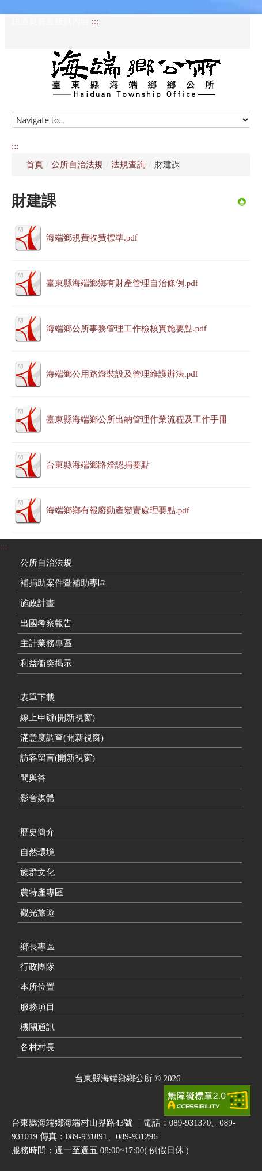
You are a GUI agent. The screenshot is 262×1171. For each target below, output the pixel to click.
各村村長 (37, 1047)
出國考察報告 (46, 623)
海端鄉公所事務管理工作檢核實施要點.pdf (126, 328)
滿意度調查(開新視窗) (62, 737)
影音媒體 (37, 798)
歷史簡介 (37, 832)
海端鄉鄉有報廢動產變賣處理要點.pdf (117, 510)
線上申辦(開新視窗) (57, 717)
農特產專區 (41, 892)
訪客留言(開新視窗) (57, 757)
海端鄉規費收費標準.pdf (92, 237)
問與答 (33, 778)
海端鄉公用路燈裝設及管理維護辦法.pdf (122, 374)
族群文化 (37, 872)
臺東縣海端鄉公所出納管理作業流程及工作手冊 (136, 419)
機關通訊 (37, 1027)
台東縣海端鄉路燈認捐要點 (98, 465)
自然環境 (37, 852)
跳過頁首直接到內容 (50, 21)
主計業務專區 (46, 643)
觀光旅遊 (37, 912)
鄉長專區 (37, 946)
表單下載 (37, 697)
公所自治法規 (77, 164)
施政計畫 (37, 603)
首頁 (34, 164)
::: (95, 21)
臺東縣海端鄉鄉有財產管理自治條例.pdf (122, 283)
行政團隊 (37, 966)
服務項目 (37, 1007)
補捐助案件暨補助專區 (63, 583)
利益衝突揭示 (46, 663)
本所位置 (37, 986)
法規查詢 (128, 164)
